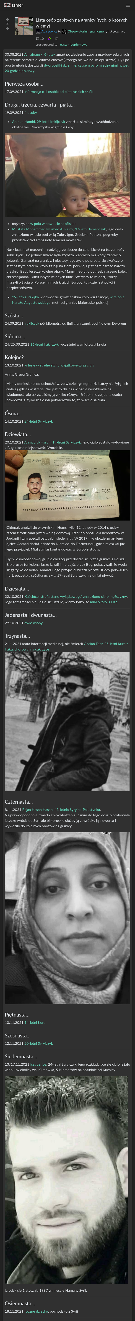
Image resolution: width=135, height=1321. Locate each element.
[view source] (56, 38)
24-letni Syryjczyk (38, 421)
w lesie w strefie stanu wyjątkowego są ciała (59, 365)
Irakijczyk (31, 323)
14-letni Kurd (35, 1022)
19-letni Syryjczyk (66, 442)
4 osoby (30, 112)
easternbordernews (73, 44)
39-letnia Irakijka (25, 297)
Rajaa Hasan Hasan (37, 809)
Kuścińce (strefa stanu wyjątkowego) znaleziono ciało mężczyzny (75, 596)
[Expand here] (24, 26)
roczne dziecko (36, 1311)
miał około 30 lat (103, 602)
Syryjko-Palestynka (85, 809)
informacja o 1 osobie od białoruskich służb (58, 91)
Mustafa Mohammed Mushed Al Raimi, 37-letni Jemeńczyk (59, 229)
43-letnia (62, 809)
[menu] (128, 4)
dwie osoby (33, 623)
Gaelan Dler (93, 643)
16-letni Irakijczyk (44, 344)
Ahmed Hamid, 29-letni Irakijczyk (38, 121)
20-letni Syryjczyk (38, 1043)
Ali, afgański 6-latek (39, 54)
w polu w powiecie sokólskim (53, 223)
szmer (13, 5)
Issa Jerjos (38, 1064)
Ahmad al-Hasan (37, 442)
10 (40, 38)
